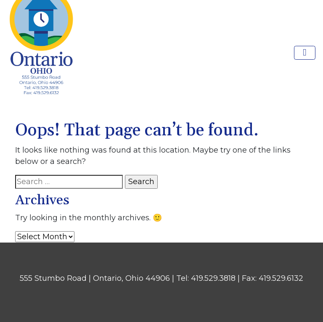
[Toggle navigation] (305, 53)
